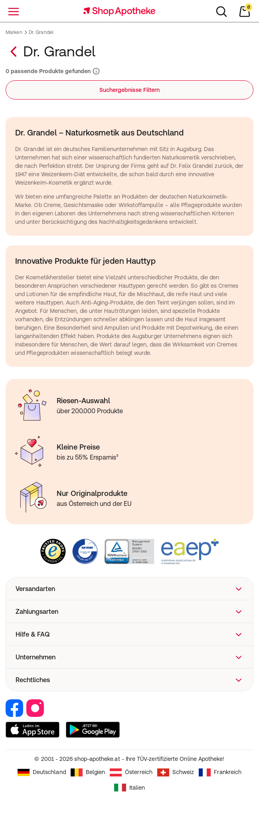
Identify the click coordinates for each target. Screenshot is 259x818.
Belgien (88, 772)
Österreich (131, 772)
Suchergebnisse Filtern (129, 90)
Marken (14, 32)
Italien (129, 788)
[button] (129, 588)
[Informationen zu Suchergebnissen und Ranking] (95, 71)
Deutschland (42, 772)
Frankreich (220, 772)
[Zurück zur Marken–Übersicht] (14, 51)
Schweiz (175, 772)
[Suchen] (221, 11)
